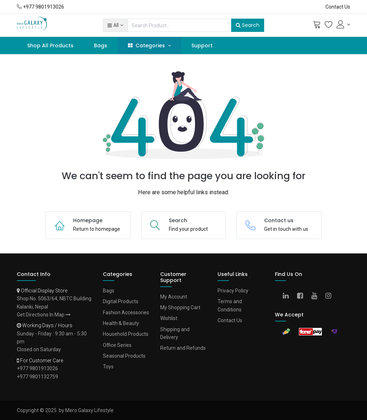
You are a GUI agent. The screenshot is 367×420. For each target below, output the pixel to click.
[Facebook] (302, 296)
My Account (173, 297)
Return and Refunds (183, 348)
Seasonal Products (124, 356)
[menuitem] (50, 45)
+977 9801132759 (37, 377)
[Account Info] (343, 24)
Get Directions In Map (44, 315)
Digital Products (120, 301)
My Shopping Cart (180, 307)
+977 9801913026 (37, 368)
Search (247, 25)
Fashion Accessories (126, 312)
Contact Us (337, 7)
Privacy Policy (233, 290)
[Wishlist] (329, 26)
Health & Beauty (121, 323)
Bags (108, 290)
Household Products (125, 334)
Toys (108, 366)
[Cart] (317, 26)
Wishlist (168, 318)
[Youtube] (316, 296)
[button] (115, 25)
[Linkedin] (288, 296)
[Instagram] (330, 296)
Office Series (117, 345)
